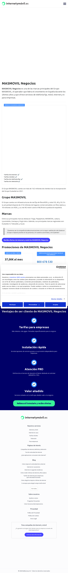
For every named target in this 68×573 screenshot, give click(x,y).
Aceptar (55, 304)
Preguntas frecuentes (33, 501)
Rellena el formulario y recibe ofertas (34, 403)
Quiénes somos (33, 498)
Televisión (33, 438)
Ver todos (34, 488)
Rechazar (12, 304)
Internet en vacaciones (33, 467)
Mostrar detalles (56, 299)
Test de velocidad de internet (33, 452)
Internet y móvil (33, 430)
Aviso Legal (33, 518)
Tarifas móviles (33, 435)
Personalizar (34, 304)
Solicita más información (34, 534)
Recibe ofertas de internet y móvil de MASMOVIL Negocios (26, 240)
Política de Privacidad (34, 513)
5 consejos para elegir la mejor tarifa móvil (34, 483)
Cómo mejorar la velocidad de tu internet (33, 464)
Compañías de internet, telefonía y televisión (33, 449)
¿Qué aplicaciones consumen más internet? (33, 455)
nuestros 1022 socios (17, 277)
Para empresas (33, 441)
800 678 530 (45, 261)
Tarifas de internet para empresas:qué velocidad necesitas (34, 476)
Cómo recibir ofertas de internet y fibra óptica (33, 473)
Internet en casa (33, 433)
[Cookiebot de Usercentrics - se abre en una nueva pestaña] (57, 267)
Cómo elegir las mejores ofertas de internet (33, 480)
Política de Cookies (33, 516)
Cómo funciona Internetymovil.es (33, 504)
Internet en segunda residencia (34, 470)
